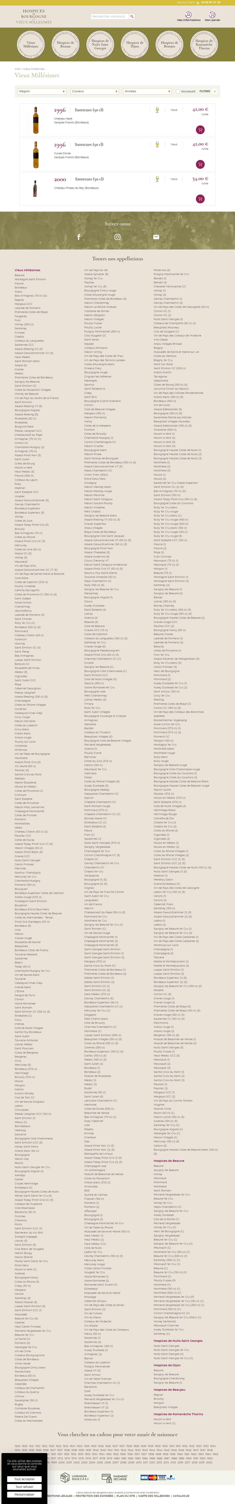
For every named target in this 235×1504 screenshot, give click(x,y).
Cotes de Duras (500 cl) (99, 1109)
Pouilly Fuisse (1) (164, 1051)
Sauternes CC (93, 839)
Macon (19, 934)
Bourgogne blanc (95, 450)
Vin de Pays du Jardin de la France (37, 398)
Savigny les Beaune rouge (170, 765)
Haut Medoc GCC (95, 1244)
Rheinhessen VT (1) (96, 1403)
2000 (61, 1462)
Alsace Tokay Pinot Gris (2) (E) (103, 1162)
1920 (17, 1446)
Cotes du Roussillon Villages (33, 390)
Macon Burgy (23, 1253)
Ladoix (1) (159, 920)
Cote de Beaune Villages (99, 409)
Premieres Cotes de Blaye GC (172, 704)
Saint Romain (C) (95, 929)
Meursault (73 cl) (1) (166, 560)
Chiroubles (21, 1110)
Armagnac (91, 720)
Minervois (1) (92, 1420)
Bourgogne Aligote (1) (98, 597)
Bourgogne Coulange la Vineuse (105, 716)
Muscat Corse (162, 1109)
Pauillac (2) (161, 1088)
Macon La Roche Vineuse (100, 307)
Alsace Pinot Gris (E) (28, 762)
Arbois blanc (23, 733)
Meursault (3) (162, 1068)
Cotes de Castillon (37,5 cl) (31, 582)
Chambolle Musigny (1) (98, 438)
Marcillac (20, 868)
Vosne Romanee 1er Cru (99, 687)
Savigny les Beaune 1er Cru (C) (103, 925)
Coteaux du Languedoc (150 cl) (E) (106, 638)
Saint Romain (23, 1007)
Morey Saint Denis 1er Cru (31, 1261)
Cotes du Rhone (25, 537)
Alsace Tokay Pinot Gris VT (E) (34, 844)
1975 (81, 1458)
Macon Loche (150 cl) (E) (169, 1117)
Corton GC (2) (162, 315)
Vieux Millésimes (33, 69)
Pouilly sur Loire (25, 742)
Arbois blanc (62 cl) (27, 1151)
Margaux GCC (23, 304)
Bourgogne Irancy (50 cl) (170, 630)
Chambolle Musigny (27, 881)
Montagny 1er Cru (165, 745)
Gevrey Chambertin (27, 504)
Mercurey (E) (23, 1065)
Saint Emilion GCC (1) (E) (169, 859)
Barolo (88, 1358)
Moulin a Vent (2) (164, 438)
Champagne (22, 701)
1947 (195, 1450)
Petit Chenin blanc (96, 1019)
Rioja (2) (159, 552)
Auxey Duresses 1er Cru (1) (170, 683)
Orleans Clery (93, 368)
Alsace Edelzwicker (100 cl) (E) (173, 426)
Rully (18, 484)
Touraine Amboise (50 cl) (100, 577)
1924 (72, 1446)
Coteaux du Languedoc (29, 341)
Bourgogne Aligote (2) (29, 1171)
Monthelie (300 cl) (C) (167, 1293)
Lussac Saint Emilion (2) (169, 974)
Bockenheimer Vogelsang (170, 720)
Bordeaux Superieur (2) (99, 1415)
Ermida (89, 1133)
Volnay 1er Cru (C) (165, 1227)
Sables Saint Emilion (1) (99, 978)
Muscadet (21, 1314)
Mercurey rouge (94, 1264)
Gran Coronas (162, 556)
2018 (194, 1462)
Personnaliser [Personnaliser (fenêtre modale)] (24, 1494)
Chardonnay (22, 606)
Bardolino (90, 1387)
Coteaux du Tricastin (97, 732)
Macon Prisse (92, 454)
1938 (67, 1450)
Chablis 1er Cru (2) (165, 826)
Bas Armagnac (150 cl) (98, 1346)
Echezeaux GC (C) (95, 822)
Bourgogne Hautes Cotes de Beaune (38, 913)
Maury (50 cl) (92, 1334)
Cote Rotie (21, 578)
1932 (185, 1446)
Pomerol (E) (22, 1343)
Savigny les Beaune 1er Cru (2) (173, 933)
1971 (53, 1458)
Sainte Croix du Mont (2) (169, 1076)
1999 (54, 1462)
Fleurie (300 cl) (24, 476)
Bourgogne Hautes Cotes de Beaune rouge (181, 786)
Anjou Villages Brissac (168, 344)
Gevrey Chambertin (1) (168, 299)
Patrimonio (161, 1023)
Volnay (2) (160, 295)
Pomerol (20, 819)
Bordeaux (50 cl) (25, 1376)
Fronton (89, 430)
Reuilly (19, 1163)
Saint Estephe (23, 799)
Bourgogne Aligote (27, 410)
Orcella (88, 663)
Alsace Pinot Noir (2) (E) (99, 1150)
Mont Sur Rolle (163, 364)
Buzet (88, 1088)
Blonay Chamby (164, 606)
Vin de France (93, 904)
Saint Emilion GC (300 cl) (170, 368)
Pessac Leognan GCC (28, 431)
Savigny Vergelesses (97, 847)
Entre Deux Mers (95, 479)
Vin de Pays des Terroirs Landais (104, 360)
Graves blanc (23, 987)
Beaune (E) (91, 622)
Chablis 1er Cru (93, 871)
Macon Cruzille (93, 446)
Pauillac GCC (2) (164, 626)
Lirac (18, 930)
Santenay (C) (162, 1334)
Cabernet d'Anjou (95, 1301)
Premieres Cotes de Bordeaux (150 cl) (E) (110, 462)
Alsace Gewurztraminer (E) (32, 500)
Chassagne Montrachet (29, 811)
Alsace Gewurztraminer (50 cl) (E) (105, 544)
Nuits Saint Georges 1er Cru (32, 1167)
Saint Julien (22, 459)
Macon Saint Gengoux (98, 499)
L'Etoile (19, 991)
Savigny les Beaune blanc (100, 515)
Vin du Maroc (92, 1317)
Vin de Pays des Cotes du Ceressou (106, 1330)
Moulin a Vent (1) (164, 434)
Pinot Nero (22, 1265)
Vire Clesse (161, 339)
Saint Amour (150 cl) (167, 691)
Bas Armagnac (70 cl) (28, 533)
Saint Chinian (23, 619)
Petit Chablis (92, 511)
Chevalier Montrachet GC (170, 286)
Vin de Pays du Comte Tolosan (173, 1101)
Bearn (18, 962)
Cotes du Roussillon (97, 1178)
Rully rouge (161, 761)
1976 (88, 1458)
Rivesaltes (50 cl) (25, 418)
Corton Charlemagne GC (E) (102, 855)
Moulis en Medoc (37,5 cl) (170, 798)
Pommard (21, 631)
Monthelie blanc (164, 749)
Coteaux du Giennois (28, 1413)
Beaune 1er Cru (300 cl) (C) (171, 1256)
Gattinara (90, 773)
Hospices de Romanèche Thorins (178, 1414)
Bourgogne (22, 1155)
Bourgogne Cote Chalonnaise (34, 1138)
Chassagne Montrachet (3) (101, 945)
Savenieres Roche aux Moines (172, 417)
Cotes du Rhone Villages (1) (171, 851)
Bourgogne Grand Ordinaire (102, 401)
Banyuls (159, 646)
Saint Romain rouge (97, 806)
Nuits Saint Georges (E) (169, 1047)
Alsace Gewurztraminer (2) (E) (173, 916)
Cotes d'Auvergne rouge (99, 295)
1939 (81, 1450)
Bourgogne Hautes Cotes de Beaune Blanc (181, 781)
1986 (159, 1458)
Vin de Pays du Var (96, 270)
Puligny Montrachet (97, 1366)
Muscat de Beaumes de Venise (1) (175, 1039)
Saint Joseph (23, 598)
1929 (143, 1446)
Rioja (18, 684)
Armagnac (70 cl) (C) (28, 439)
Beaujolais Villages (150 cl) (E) (103, 1039)
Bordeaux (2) (92, 1072)
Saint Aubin (22, 1036)
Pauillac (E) (22, 770)
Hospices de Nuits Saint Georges (178, 1340)
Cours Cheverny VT (96, 560)
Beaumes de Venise (96, 1113)
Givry (18, 1061)
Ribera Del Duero (26, 1417)
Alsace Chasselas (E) (97, 552)
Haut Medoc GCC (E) (167, 1055)
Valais (18, 827)
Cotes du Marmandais (29, 1421)
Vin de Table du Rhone (98, 1227)
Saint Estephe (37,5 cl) (168, 802)
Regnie (19, 300)
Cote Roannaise (25, 1208)
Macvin (88, 908)
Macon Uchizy (93, 352)
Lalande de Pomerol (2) (168, 642)
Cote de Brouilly (94, 1023)
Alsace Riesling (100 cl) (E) (31, 697)
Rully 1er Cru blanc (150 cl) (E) (172, 610)
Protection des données (94, 1496)
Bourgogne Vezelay (96, 790)
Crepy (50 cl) (23, 1286)
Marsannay (91, 593)
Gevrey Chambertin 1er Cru (101, 863)
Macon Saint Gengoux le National (105, 565)
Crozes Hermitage (26, 1183)
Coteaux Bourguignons (30, 1355)
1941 (110, 1450)
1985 (152, 1458)
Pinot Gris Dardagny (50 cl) (32, 922)
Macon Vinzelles (94, 507)
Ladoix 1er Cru (93, 1252)
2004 (92, 1462)
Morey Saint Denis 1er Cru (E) (33, 1196)
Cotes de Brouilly (95, 434)
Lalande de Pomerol (27, 308)
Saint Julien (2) (93, 1064)
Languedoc (91, 900)
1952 (66, 1454)
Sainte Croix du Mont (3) (169, 1080)
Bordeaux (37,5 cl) (26, 1069)
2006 (107, 1462)
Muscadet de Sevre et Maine (102, 1293)
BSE (87, 1190)
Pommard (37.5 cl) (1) (167, 728)
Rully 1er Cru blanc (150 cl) (170, 528)
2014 (166, 1462)
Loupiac (20, 496)
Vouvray (20, 643)
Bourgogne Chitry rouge (100, 290)
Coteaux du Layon (26, 480)
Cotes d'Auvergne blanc (99, 364)
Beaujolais (21, 946)
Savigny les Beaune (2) (168, 593)
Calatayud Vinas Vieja (28, 713)
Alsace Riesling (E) (26, 414)
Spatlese (159, 716)
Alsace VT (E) (92, 1370)
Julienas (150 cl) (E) (166, 1121)
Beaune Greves (163, 634)
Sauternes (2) (92, 1342)
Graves (19, 369)
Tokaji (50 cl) (23, 966)
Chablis (19, 337)
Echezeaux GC (24, 1187)
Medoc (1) (90, 1080)
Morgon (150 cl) (163, 740)
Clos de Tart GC (25, 1097)
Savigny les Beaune (27, 382)
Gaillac (19, 1179)
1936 (38, 1450)
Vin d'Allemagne (94, 1170)
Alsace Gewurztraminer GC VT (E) (36, 570)
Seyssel (89, 344)
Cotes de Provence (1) (167, 650)
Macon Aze (22, 1159)
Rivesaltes (21, 422)
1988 (174, 1458)
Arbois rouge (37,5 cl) (28, 897)
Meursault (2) (162, 1064)
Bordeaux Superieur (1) (98, 1411)
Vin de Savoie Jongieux (29, 1102)
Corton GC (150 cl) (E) (167, 708)
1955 (109, 1454)
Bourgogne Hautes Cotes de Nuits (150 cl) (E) (183, 867)
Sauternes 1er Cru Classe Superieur (176, 483)
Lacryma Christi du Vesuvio (171, 389)
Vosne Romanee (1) (96, 1276)
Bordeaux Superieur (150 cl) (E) (104, 1051)
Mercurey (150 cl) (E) (167, 1141)
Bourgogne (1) (93, 1215)
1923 (58, 1446)
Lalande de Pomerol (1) (168, 638)
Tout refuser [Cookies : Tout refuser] (24, 1486)
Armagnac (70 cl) (26, 451)
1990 (189, 1458)
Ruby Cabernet (93, 1121)
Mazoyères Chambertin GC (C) (103, 1006)
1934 (213, 1446)
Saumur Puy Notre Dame (100, 573)
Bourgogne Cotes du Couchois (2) (175, 777)
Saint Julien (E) (93, 1096)
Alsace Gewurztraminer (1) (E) (172, 912)
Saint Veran (91, 339)
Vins (17, 69)
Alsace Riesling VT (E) (28, 406)
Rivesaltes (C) (23, 1016)
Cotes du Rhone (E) (27, 1282)
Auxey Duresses (94, 606)
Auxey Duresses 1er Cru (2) (170, 687)
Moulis (19, 1081)
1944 (152, 1450)
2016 (180, 1462)
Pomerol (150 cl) (25, 885)
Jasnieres (90, 724)
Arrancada (90, 1186)
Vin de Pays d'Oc (25, 566)
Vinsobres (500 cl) (165, 430)
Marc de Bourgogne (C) (169, 1231)
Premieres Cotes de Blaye (31, 312)
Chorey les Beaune (27, 394)
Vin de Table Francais (97, 1379)
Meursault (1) (162, 1059)
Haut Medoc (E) (25, 472)
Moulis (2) (160, 479)
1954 (94, 1454)
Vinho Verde (22, 1363)
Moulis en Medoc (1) (166, 843)
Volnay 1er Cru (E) (95, 286)
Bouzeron (21, 905)
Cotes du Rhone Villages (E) (102, 781)
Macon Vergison (94, 315)
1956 (123, 1454)
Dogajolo (90, 1015)
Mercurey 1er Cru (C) (97, 1010)
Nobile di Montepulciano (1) (171, 961)
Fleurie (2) (160, 548)
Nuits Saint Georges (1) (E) (170, 871)
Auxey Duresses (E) (96, 786)
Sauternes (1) (92, 1338)
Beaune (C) (161, 1268)
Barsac (158, 597)
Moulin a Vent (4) (165, 446)
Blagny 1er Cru (163, 360)
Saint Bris (90, 397)
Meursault (21, 562)
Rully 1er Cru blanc (165, 507)
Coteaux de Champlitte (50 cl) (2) (175, 323)
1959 (165, 1454)
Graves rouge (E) (95, 646)
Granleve (90, 1137)
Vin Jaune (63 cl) (25, 766)
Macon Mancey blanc (97, 487)
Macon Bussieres (25, 782)
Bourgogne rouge (96, 372)
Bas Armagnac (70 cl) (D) (31, 296)
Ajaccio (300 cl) (94, 683)
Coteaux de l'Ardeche (97, 1321)
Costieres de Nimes (96, 311)
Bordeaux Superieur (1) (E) (170, 978)
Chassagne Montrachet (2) (101, 941)
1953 (80, 1454)
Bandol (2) (160, 282)
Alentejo (20, 1175)
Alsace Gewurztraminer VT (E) (103, 466)
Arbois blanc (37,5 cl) (97, 1182)
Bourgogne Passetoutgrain (102, 650)
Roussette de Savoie (28, 942)
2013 (159, 1462)
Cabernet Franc (163, 904)
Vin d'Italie (91, 1326)
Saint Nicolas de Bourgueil (101, 458)
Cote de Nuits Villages (29, 1028)
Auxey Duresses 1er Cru (99, 1395)
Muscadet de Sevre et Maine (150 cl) (107, 1231)
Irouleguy (90, 483)
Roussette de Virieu (27, 668)
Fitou (18, 1020)
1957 (137, 1454)
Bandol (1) (160, 278)
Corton (88, 405)
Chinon (19, 999)
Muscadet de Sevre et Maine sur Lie (176, 352)
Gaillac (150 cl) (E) (95, 1055)
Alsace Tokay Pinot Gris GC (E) (34, 1200)
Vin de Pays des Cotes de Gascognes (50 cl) (181, 307)
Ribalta (88, 1129)
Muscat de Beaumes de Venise (103, 1174)
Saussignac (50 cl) (26, 1400)
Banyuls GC (22, 664)
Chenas (19, 1024)
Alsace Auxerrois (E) (97, 556)
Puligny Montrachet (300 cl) (102, 331)
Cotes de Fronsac (26, 815)
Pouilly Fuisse (93, 323)
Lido (87, 1125)
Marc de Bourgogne (167, 671)
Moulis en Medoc (25, 786)
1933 (199, 1446)
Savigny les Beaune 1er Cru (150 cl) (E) (178, 986)
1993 (210, 1458)
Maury (88, 830)
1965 (215, 1454)
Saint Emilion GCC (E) (29, 1142)
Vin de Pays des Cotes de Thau (103, 356)
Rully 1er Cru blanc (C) (168, 515)
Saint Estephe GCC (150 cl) (170, 540)
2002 (76, 1462)
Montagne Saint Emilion (30, 279)
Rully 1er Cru (92, 708)
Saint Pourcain (24, 1048)
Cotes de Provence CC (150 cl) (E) (36, 594)
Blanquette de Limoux (98, 1154)
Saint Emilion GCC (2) (28, 1228)
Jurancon (21, 639)
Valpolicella (161, 380)
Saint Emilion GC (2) (97, 990)
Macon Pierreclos (95, 417)
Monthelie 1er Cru (95, 920)
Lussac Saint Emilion (28, 660)
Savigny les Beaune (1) (168, 589)
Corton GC (21, 443)
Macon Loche (162, 790)
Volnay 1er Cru (93, 278)
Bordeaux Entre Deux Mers (32, 909)
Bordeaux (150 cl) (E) (28, 627)
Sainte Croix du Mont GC (100, 966)
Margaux (20, 1290)
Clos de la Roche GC (166, 1219)
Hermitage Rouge (165, 814)
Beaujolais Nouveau (166, 327)
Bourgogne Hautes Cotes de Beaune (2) (179, 618)
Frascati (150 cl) (94, 1199)
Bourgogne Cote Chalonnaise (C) (105, 671)
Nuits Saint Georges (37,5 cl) (102, 843)
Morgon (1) (160, 569)
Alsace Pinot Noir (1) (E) (99, 1146)
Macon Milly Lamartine (29, 807)
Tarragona (160, 376)
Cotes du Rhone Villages (30, 705)
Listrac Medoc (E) (95, 699)
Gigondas (21, 676)
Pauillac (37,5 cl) (164, 794)
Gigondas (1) (161, 835)
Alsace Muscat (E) (26, 1302)
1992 (202, 1458)
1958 (151, 1454)
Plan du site (126, 1496)
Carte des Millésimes (154, 1496)
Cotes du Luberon (26, 725)
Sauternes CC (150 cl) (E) (169, 1019)
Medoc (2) (90, 1084)
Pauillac (89, 282)
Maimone (90, 1105)
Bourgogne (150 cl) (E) (168, 413)
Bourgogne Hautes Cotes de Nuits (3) (178, 458)
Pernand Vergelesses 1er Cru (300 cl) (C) (179, 1305)
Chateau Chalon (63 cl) (29, 635)
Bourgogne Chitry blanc (30, 1367)
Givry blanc (22, 729)
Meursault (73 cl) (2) (166, 565)
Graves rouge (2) (164, 1002)
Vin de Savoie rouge (97, 933)
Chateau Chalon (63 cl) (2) (31, 832)
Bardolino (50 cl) (25, 1212)
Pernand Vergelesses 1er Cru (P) (174, 1297)
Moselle (158, 990)
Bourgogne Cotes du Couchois (173, 503)
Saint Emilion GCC (96, 675)
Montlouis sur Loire (166, 945)
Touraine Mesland (26, 954)
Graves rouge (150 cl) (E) (169, 1015)
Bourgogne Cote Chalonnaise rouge (177, 769)
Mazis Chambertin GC (98, 470)
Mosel (88, 777)
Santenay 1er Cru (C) (167, 1125)
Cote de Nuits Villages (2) (170, 806)
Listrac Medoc (24, 1044)
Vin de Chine (23, 1351)
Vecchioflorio (23, 611)
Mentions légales (59, 1496)
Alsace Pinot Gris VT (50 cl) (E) (103, 569)
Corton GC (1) (162, 311)
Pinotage (90, 1297)
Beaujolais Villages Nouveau (172, 421)
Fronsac (20, 333)
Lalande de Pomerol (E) (30, 615)
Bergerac (21, 1057)
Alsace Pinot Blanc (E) (29, 852)
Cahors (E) (160, 1146)
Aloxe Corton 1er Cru (167, 724)
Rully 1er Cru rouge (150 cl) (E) (173, 614)
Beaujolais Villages (27, 1380)
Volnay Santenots (165, 1321)
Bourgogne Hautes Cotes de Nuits (37, 1192)
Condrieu (20, 709)
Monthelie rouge (164, 753)
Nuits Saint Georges (27, 860)
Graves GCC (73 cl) (96, 630)
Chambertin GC (94, 867)
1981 (123, 1458)
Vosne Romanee (25, 1003)
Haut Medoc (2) (94, 1240)
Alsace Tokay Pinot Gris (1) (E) (103, 1158)
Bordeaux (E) (23, 926)
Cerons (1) (160, 896)
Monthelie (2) (162, 466)
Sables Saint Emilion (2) (99, 982)
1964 (208, 1454)
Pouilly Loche (93, 327)
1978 (102, 1458)
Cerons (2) (160, 900)
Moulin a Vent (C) (26, 1269)
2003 (84, 1462)
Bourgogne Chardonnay (169, 1378)
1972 (60, 1458)
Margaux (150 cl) (94, 413)
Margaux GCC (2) (164, 1096)
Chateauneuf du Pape (28, 435)
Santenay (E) (23, 1298)
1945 (167, 1450)
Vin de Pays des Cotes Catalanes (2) (176, 941)
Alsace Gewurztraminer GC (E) (34, 353)
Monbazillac (22, 823)
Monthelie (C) (93, 1031)
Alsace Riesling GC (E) (29, 349)
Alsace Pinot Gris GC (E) (30, 541)
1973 (67, 1458)
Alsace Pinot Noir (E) (28, 455)
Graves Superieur (95, 524)
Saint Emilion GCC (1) (28, 1310)
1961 (186, 1454)
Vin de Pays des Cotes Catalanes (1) (176, 937)
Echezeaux (91, 1289)
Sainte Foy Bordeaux (28, 1032)
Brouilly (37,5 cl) (25, 1077)
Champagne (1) (163, 949)
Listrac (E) (21, 1241)
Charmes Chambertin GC (100, 1027)
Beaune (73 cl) (163, 573)
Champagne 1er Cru (97, 851)
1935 (24, 1450)
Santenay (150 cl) (164, 908)
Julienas (20, 1273)
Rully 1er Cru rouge (166, 511)
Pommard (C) (162, 1276)
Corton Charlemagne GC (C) (172, 1313)
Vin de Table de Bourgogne (32, 754)
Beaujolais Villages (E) (98, 736)
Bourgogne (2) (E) (95, 884)
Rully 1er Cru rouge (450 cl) (171, 519)
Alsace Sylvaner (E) (96, 274)
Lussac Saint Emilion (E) (30, 1306)
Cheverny (21, 1220)
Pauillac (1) (160, 1084)
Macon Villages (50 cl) (29, 848)
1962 (194, 1454)
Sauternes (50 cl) (89, 110)
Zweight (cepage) (26, 1237)
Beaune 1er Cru (24, 1335)
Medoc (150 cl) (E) (95, 1059)
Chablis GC (91, 859)
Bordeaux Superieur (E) (29, 513)
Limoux (19, 1396)
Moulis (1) (160, 475)
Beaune (19, 275)
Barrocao (90, 757)
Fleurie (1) (160, 544)
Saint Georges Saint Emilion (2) (104, 957)
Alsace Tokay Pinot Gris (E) (32, 525)
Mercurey (21, 545)
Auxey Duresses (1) (96, 1350)
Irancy (88, 421)
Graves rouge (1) (164, 998)
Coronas (20, 1216)
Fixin (18, 320)
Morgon (20, 1085)
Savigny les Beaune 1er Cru (101, 589)
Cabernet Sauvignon (28, 688)
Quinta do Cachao (95, 1195)
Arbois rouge (23, 737)
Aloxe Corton (23, 602)
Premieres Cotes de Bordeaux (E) (105, 299)
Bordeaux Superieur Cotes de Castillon (39, 893)
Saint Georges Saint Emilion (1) (104, 953)
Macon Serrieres (25, 721)
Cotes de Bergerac (27, 1053)
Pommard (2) (162, 679)
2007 (115, 1462)
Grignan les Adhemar (98, 376)
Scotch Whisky (24, 1093)
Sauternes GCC (24, 345)
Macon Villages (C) (166, 1137)
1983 (138, 1458)
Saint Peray (22, 652)
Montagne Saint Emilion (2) (171, 581)
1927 (115, 1446)
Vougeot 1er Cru (94, 1272)
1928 (129, 1446)
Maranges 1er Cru (26, 1347)
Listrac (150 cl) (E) (165, 601)
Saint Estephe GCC (27, 492)
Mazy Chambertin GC (98, 581)
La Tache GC (22, 1339)
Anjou (18, 292)
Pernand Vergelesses (97, 745)
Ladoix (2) (160, 925)
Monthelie (21, 758)
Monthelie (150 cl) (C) (167, 1289)
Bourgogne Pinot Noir (98, 548)
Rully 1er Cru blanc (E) (168, 663)
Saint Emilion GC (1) (97, 986)
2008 (123, 1462)
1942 (123, 1450)
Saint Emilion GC (26, 386)
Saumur (89, 385)
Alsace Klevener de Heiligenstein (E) (177, 659)
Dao (87, 1141)
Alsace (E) (21, 365)
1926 (101, 1446)
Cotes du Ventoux (165, 356)
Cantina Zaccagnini (27, 590)
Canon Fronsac (24, 864)
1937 (53, 1450)
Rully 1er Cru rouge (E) (168, 536)
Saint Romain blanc (27, 361)
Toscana (159, 957)
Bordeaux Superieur (27, 508)
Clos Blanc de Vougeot (29, 1249)
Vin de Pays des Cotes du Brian (104, 1305)
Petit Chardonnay (95, 695)
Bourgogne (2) (93, 1219)
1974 (74, 1458)
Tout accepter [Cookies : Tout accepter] (24, 1479)
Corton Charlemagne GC (100, 442)
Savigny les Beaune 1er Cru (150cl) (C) (177, 1317)
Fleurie (19, 283)
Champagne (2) (163, 953)
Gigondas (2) (162, 839)
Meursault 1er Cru (95, 769)
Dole (87, 1391)
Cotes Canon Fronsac (98, 1268)
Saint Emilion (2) (95, 1309)
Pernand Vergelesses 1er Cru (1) (104, 1399)
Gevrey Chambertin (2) (168, 303)
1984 (145, 1458)
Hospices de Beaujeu (169, 1389)
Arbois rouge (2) (164, 1031)
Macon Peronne (94, 495)
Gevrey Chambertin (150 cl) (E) (103, 1256)
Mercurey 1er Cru (25, 877)
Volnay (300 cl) (24, 324)
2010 (139, 1462)
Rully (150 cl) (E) (94, 585)
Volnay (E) (21, 557)
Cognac (89, 888)
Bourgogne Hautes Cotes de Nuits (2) (178, 454)
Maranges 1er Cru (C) (167, 1133)
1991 (195, 1458)
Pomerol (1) (91, 1203)
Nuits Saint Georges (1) (168, 319)
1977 (95, 1458)
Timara (88, 704)
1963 (201, 1454)
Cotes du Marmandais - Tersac (34, 917)
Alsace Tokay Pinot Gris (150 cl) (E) (175, 499)
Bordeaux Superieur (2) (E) (170, 982)
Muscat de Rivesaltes (97, 1076)
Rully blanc (161, 757)
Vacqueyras (91, 875)
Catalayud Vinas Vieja (28, 983)
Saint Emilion (23, 402)
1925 (87, 1446)
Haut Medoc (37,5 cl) (97, 994)
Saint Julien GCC (25, 680)
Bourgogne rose (94, 691)
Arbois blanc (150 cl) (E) (168, 397)
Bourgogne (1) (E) (95, 879)
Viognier (159, 1105)
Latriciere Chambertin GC (100, 1101)
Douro (88, 601)
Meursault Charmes (166, 1325)
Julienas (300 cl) (94, 1047)
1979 (109, 1458)
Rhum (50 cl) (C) (164, 1113)
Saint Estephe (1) (94, 389)
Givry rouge (22, 717)
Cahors (19, 1089)
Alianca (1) (90, 749)
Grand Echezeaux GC (167, 884)
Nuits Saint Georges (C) (169, 1354)
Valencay (20, 1130)
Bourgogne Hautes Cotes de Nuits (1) (177, 450)
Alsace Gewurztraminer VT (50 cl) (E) (107, 540)
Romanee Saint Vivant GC (101, 1285)
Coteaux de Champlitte (29, 1388)
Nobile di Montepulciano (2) (171, 966)
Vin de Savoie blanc (27, 975)
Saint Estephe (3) (95, 826)
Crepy (88, 393)
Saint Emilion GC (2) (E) (169, 487)
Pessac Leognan (25, 693)
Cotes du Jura (23, 521)
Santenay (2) (162, 585)
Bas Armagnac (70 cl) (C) (100, 1117)
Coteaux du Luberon (97, 1362)
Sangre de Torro (25, 995)
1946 (181, 1450)
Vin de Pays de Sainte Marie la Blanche (39, 574)
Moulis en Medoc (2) (166, 847)
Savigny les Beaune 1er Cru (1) (173, 929)
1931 (171, 1446)
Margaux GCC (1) (164, 1092)
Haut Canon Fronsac (28, 1326)
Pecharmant (23, 1372)
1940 (96, 1450)
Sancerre (20, 1134)
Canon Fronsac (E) (165, 667)
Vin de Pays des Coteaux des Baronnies (179, 712)
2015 (173, 1462)
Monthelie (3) (162, 470)
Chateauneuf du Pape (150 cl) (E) (105, 912)
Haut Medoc (22, 357)
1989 (181, 1458)
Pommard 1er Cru (95, 916)
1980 (117, 1458)
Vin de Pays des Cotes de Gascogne (176, 888)
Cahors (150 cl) (93, 765)
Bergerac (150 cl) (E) (166, 1035)
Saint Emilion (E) (25, 1245)
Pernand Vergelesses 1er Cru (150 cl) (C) (179, 1301)
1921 (31, 1446)
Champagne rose (95, 1166)
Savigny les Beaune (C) (99, 667)
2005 (100, 1462)
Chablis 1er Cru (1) (165, 822)
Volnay (19, 517)
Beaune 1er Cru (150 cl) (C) (170, 1272)
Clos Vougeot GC (95, 335)
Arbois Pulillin (162, 372)
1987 (167, 1458)
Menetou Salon (163, 879)
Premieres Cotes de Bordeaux (34, 377)
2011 (145, 1462)
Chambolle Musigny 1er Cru (32, 971)
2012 (152, 1462)
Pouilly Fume (92, 753)
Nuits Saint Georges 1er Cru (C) (173, 1358)
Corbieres (21, 746)
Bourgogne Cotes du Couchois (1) (175, 773)
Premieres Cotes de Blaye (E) (172, 1006)
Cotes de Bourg (25, 463)
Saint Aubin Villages (97, 712)
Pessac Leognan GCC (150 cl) (33, 1114)
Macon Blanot (24, 1257)
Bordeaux (21, 287)
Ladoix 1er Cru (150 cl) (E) (169, 892)
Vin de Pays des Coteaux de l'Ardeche (177, 335)
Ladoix (19, 1106)
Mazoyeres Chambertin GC (101, 794)
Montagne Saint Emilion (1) (171, 577)
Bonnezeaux (22, 1126)
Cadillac (20, 1322)
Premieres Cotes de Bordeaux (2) (105, 974)
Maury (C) (21, 1122)
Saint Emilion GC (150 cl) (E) (32, 1012)
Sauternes (21, 958)
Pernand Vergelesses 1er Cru (33, 1331)
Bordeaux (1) (92, 1068)
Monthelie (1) (162, 462)
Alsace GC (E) (23, 553)
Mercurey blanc (94, 1260)
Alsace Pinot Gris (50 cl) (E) (101, 655)
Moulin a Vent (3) (164, 442)
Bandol (88, 728)
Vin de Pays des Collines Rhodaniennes (178, 393)
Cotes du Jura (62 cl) (28, 549)
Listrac (88, 614)
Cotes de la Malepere (97, 426)
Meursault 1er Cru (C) (167, 1264)
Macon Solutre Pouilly (98, 503)
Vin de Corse (162, 405)
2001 (69, 1462)
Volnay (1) (160, 290)
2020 (209, 1462)
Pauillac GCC (23, 836)
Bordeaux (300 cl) (165, 401)
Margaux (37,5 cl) (95, 961)
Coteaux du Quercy (27, 1392)
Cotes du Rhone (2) (166, 830)
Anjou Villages (93, 528)
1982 (130, 1458)
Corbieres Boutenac (27, 1408)
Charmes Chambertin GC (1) (102, 1383)
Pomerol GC (161, 736)
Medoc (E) (21, 672)
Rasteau (20, 778)
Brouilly (20, 529)
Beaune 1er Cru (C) (165, 1240)
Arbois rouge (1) (164, 1027)
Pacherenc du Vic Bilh (29, 1233)
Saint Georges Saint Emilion (102, 949)
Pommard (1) (162, 675)
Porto (18, 1224)
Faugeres (21, 316)
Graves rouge (23, 938)
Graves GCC (22, 856)
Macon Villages (94, 319)
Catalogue (181, 1496)
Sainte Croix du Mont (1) (169, 1072)
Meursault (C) (162, 1248)
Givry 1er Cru (162, 695)
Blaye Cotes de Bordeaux (100, 532)
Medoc (19, 373)
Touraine (20, 979)
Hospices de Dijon (167, 1365)
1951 (53, 1454)
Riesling (159, 699)
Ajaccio (89, 798)
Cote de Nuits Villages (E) (100, 679)
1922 (44, 1446)
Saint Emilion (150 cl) (167, 495)
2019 (202, 1462)
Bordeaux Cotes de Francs (31, 950)
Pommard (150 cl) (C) (167, 1309)
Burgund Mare (24, 426)
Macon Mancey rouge (98, 491)
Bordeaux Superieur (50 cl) (101, 1002)
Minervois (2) (162, 270)
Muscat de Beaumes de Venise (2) (175, 1043)
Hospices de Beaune (169, 1160)
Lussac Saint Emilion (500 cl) (102, 1035)
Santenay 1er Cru (95, 642)
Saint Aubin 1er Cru (96, 896)
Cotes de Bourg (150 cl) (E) (171, 385)
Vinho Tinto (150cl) (96, 475)
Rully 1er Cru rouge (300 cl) (171, 524)
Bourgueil (21, 889)
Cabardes (21, 1384)
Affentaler (90, 1211)
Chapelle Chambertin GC (100, 802)
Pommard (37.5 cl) (96, 810)
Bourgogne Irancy (26, 1277)
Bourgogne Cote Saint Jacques (104, 536)
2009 (131, 1462)
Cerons (19, 1294)
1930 (158, 1446)
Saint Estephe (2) (95, 610)
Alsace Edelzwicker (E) (168, 409)
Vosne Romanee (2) (96, 1281)
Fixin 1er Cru (161, 655)
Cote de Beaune (94, 626)
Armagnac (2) (93, 1354)
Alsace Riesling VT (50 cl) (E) (102, 519)
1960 (180, 1454)
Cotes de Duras (24, 840)
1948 (210, 1450)
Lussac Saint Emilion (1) (169, 970)
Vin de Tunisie (93, 1313)
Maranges (90, 380)
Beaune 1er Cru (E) (26, 1318)
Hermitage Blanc (165, 810)
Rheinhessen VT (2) (96, 1407)
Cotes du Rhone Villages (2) (171, 855)
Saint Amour (92, 1375)
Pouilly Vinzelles (25, 586)
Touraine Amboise (26, 1040)
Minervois (21, 750)
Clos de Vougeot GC (166, 331)
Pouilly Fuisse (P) (165, 1280)
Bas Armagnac (24, 656)
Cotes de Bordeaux (27, 1359)
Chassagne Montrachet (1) (101, 937)
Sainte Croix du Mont (28, 774)
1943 (138, 1450)
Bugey (19, 1404)
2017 (187, 1462)
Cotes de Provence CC (29, 791)
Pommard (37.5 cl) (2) (167, 732)
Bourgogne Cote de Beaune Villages (107, 740)
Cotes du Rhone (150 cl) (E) (101, 1043)
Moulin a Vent (23, 467)
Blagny (158, 348)
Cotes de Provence (27, 803)
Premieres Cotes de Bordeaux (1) (105, 970)
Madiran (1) (161, 875)
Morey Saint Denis (26, 1146)
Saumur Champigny (28, 873)
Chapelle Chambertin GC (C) (102, 814)
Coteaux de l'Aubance (28, 1204)
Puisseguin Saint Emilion (31, 901)
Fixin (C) (89, 835)
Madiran (20, 488)
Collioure (20, 795)
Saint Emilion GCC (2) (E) (170, 863)
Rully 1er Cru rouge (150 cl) (171, 532)
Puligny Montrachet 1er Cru (171, 274)
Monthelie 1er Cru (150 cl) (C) (172, 1252)
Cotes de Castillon (95, 634)
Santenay (21, 328)
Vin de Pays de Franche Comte (104, 892)
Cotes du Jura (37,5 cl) (98, 761)
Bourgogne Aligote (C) (168, 1129)
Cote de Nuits (93, 1248)
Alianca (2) (91, 618)
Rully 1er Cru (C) (25, 623)
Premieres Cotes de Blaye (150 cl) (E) (177, 1010)
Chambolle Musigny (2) (29, 447)
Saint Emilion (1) (25, 1118)
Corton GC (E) (162, 994)
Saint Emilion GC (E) (28, 647)
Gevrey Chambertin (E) (99, 998)
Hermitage (22, 1073)
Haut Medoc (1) (93, 1235)
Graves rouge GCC (165, 622)
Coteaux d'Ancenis (96, 348)
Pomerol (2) (92, 1207)
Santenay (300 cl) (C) (167, 1260)
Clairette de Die (164, 818)
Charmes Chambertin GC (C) (102, 659)
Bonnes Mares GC (95, 818)
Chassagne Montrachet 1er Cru (104, 1223)
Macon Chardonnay (96, 303)
